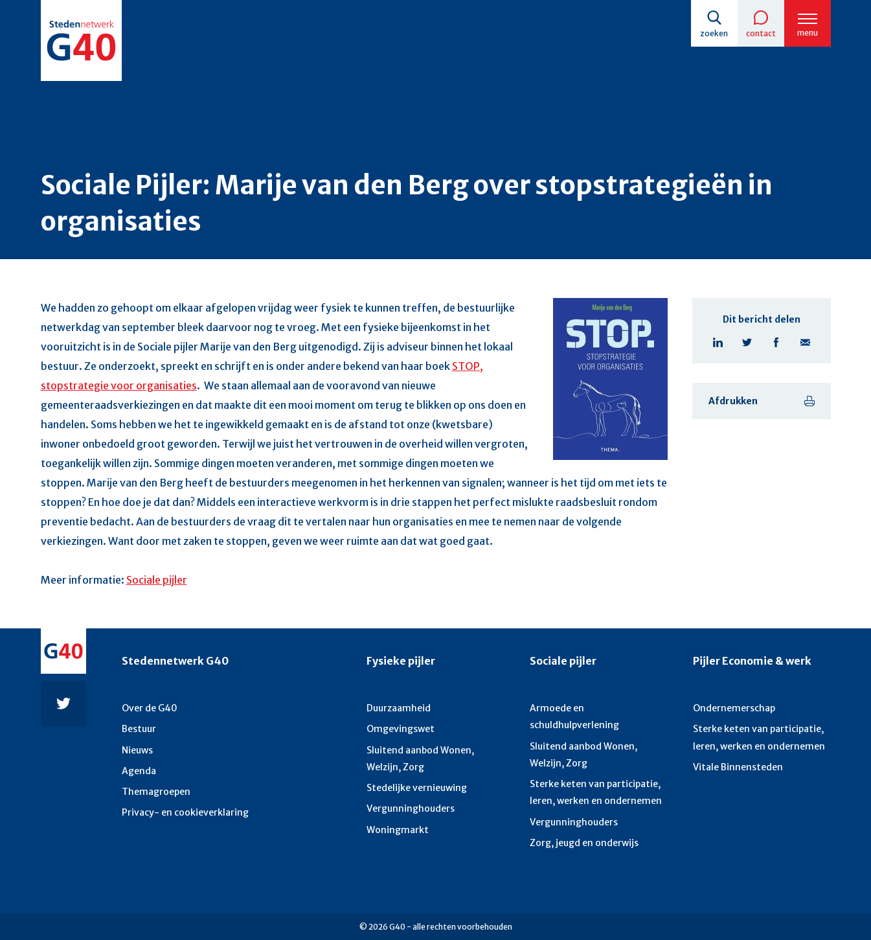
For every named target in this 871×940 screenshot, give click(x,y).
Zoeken (714, 33)
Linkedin (718, 342)
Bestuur (139, 729)
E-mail (805, 342)
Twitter (747, 342)
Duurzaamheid (399, 708)
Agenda (139, 771)
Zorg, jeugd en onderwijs (584, 843)
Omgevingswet (401, 729)
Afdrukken (733, 401)
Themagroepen (156, 791)
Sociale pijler (156, 579)
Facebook (776, 342)
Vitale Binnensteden (738, 767)
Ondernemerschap (734, 708)
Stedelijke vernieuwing (417, 788)
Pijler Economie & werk (752, 660)
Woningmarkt (398, 830)
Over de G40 (149, 708)
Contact (761, 33)
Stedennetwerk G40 (175, 660)
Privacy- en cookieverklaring (185, 812)
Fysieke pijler (401, 660)
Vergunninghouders (411, 808)
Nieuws (137, 750)
